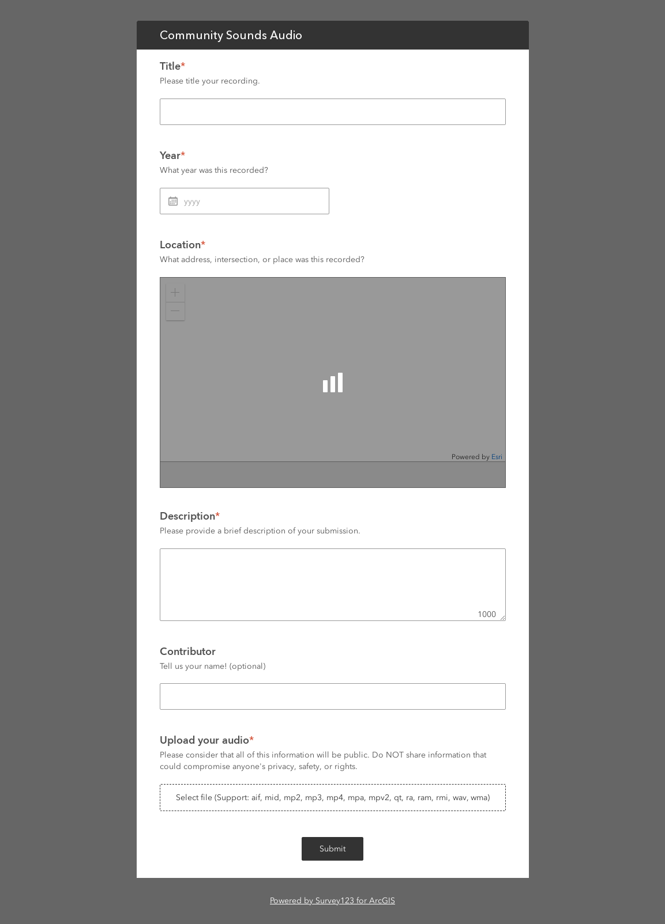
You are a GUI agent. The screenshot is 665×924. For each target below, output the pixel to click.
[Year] (244, 201)
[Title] (333, 112)
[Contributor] (333, 696)
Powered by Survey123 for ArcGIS (332, 901)
